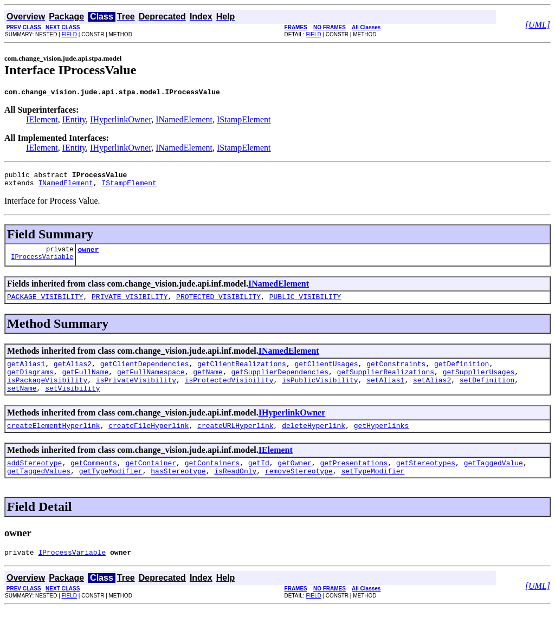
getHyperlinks (381, 441)
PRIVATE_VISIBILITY (129, 304)
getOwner (294, 480)
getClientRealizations (241, 373)
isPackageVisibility (47, 393)
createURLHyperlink (235, 441)
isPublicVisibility (320, 393)
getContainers (212, 480)
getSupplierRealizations (385, 383)
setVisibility (72, 402)
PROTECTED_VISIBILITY (218, 304)
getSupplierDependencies (279, 383)
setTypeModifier (372, 490)
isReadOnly (235, 490)
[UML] (537, 24)
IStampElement (244, 121)
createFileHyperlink (148, 441)
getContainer (150, 480)
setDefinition (487, 393)
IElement (42, 121)
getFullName (85, 383)
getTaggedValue (493, 480)
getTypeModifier (111, 490)
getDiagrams (30, 383)
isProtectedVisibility (229, 393)
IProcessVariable (42, 264)
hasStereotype (178, 490)
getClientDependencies (144, 373)
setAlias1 (385, 393)
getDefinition (461, 373)
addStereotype (34, 480)
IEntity (74, 121)
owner (88, 256)
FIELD (69, 34)
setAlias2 (432, 393)
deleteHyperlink (313, 441)
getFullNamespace (151, 383)
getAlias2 (73, 373)
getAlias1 (26, 373)
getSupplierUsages (479, 383)
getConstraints (395, 373)
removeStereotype (299, 490)
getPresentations (354, 480)
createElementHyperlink (53, 441)
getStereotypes (425, 480)
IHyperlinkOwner (120, 121)
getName (208, 383)
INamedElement (184, 121)
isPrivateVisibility (136, 393)
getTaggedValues (38, 490)
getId (258, 480)
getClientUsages (326, 373)
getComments (93, 480)
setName (22, 402)
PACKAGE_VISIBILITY (45, 304)
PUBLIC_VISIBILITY (305, 304)
